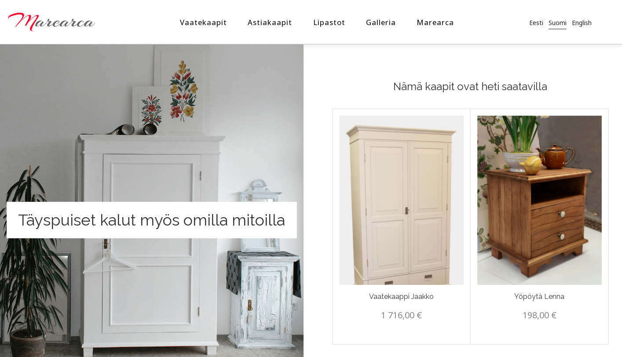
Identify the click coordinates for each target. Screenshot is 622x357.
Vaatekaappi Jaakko (401, 296)
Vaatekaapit (203, 22)
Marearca (435, 22)
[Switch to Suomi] (558, 22)
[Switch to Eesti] (536, 22)
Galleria (381, 22)
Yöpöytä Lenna (539, 296)
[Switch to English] (582, 22)
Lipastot (329, 22)
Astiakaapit (270, 22)
